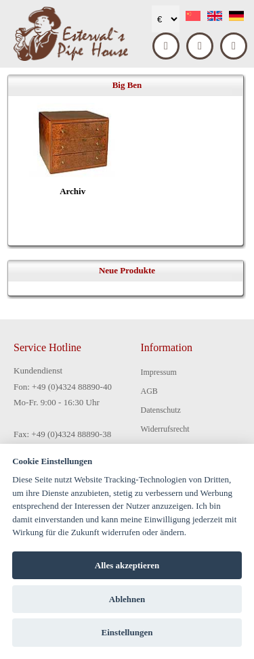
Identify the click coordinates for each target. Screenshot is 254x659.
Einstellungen (127, 632)
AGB (149, 391)
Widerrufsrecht (165, 429)
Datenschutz (161, 410)
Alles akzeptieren (127, 565)
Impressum (159, 372)
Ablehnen (127, 599)
